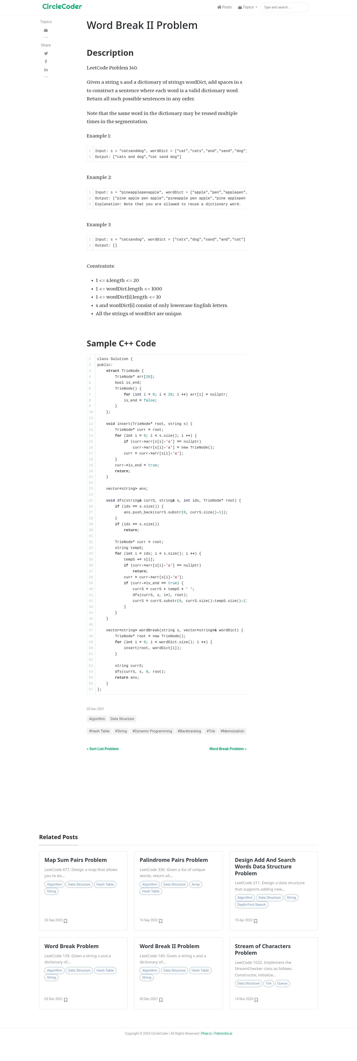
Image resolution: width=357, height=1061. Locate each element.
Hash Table (105, 892)
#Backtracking (189, 732)
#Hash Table (99, 732)
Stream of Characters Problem (263, 957)
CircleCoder (62, 6)
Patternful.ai (223, 1042)
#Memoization (101, 738)
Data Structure (122, 719)
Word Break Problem (71, 954)
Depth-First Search (251, 913)
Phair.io (206, 1042)
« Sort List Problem (104, 756)
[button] (248, 7)
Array (196, 892)
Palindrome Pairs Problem (174, 868)
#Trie (211, 732)
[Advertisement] (175, 797)
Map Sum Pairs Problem (75, 868)
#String (121, 732)
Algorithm (97, 719)
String (51, 899)
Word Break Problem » (226, 756)
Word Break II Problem (170, 954)
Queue (283, 991)
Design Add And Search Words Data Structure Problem (265, 874)
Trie (269, 991)
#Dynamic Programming (153, 732)
